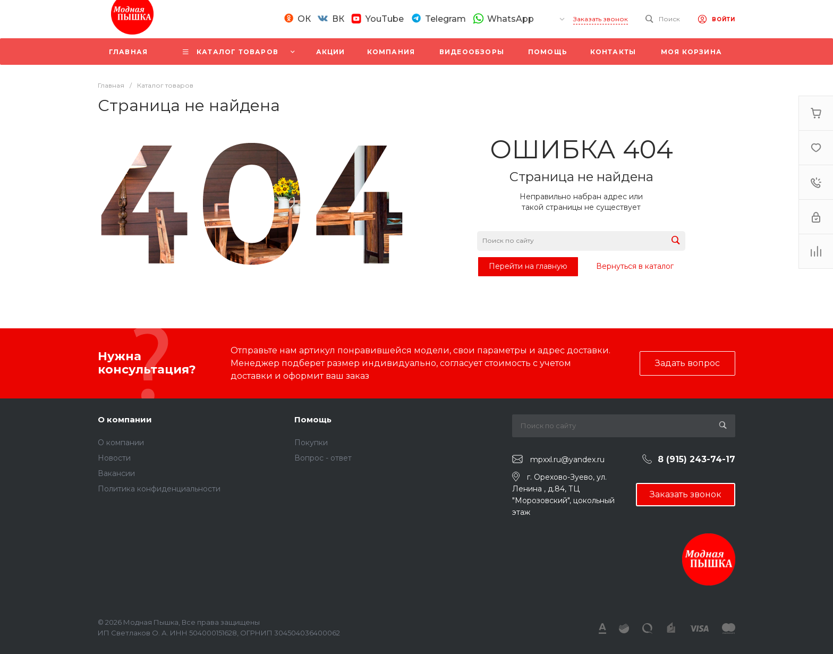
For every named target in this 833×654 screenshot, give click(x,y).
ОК (304, 19)
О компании (125, 419)
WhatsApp (510, 18)
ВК (338, 19)
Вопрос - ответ (323, 458)
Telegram (445, 19)
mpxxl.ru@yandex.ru (567, 459)
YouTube (385, 19)
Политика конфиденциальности (159, 489)
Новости (114, 458)
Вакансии (116, 473)
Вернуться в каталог (635, 266)
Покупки (311, 442)
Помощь (313, 419)
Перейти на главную (528, 266)
